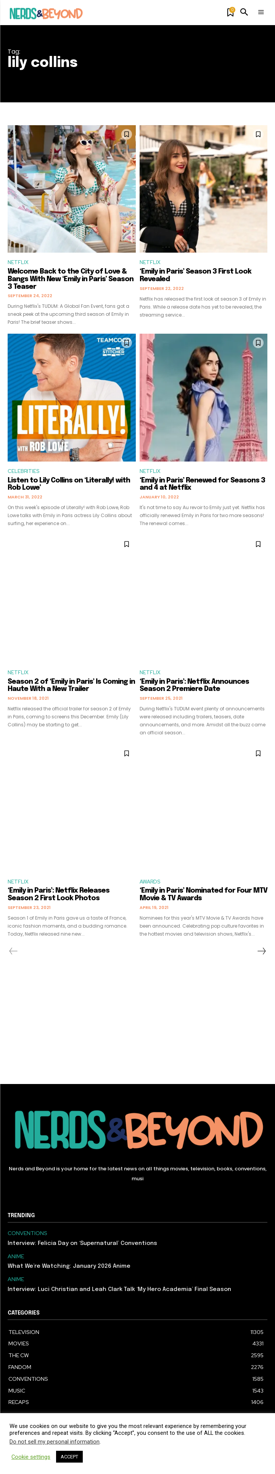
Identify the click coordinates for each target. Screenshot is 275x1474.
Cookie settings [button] (30, 1456)
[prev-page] (13, 951)
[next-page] (261, 951)
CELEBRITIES (23, 471)
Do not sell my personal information (55, 1441)
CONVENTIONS (27, 1233)
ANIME (16, 1256)
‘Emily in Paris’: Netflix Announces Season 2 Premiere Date (194, 685)
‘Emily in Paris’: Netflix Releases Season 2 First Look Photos (58, 894)
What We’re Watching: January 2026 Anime (69, 1266)
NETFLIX (18, 262)
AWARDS (150, 882)
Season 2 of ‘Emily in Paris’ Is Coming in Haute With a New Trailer (71, 685)
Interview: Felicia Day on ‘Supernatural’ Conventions (82, 1243)
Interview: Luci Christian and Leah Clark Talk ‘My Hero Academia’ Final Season (119, 1289)
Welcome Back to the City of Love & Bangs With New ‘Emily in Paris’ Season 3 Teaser (70, 279)
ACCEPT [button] (69, 1457)
